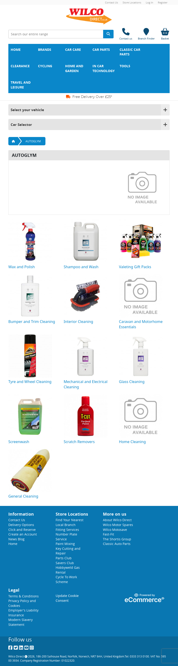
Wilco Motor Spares (118, 525)
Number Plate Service (66, 536)
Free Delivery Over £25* (89, 97)
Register (162, 2)
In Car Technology (103, 68)
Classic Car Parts (130, 52)
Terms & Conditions (23, 596)
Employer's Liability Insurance (23, 612)
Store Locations (132, 2)
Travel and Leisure (21, 85)
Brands (44, 49)
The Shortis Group (117, 539)
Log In (149, 2)
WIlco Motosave (115, 529)
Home (16, 49)
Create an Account (22, 534)
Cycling (45, 66)
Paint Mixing (65, 543)
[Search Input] (55, 34)
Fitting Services (67, 529)
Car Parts (101, 49)
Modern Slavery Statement (20, 622)
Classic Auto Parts (116, 543)
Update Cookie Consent (67, 598)
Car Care (73, 49)
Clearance (20, 66)
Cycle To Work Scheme (66, 579)
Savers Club (65, 563)
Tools (125, 66)
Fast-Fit (108, 534)
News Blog (16, 539)
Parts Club (64, 558)
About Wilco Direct (117, 520)
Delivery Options (21, 525)
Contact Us (111, 2)
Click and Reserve (22, 529)
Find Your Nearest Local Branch (69, 522)
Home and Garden (74, 68)
